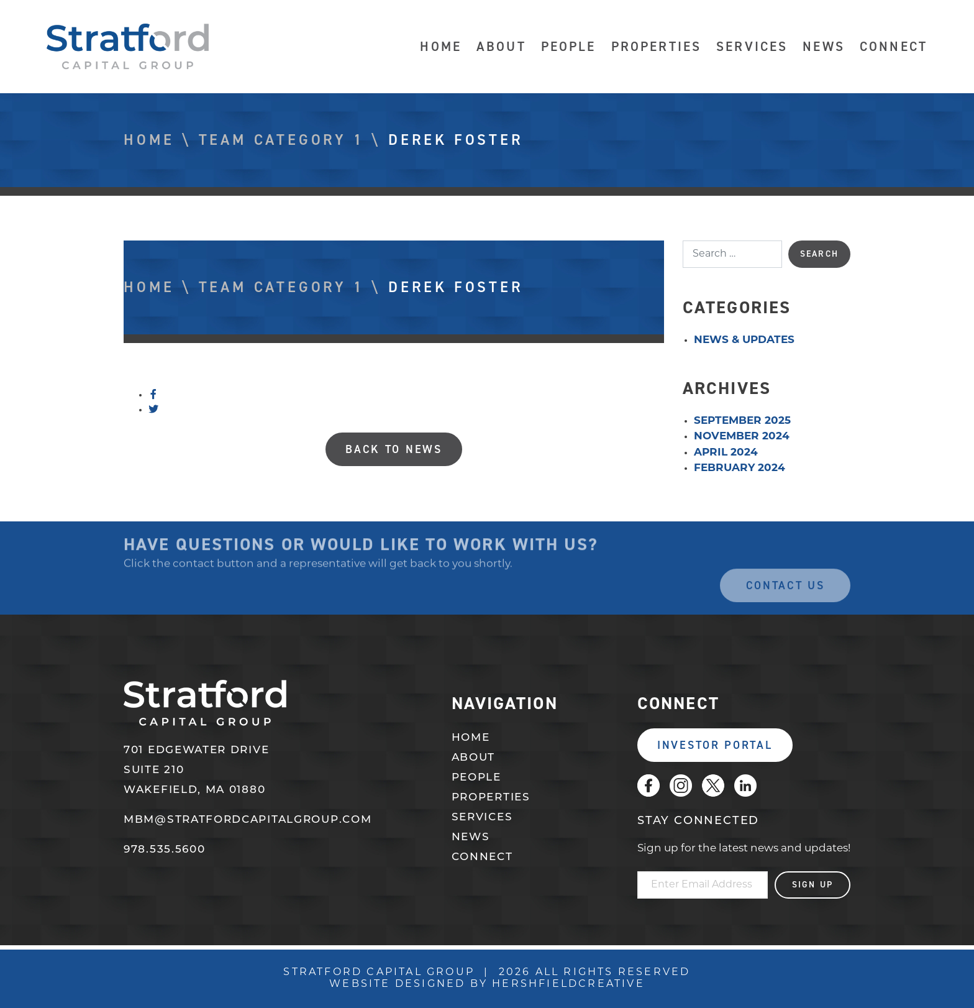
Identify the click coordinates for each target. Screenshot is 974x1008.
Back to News (393, 449)
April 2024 (726, 452)
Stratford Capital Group (128, 47)
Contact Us (785, 600)
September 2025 (742, 421)
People (568, 47)
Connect (893, 47)
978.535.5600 (164, 850)
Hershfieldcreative (568, 984)
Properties (656, 47)
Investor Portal (715, 745)
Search (819, 254)
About (501, 47)
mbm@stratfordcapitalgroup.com (247, 820)
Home (441, 47)
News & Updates (744, 340)
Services (752, 47)
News (824, 47)
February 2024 (739, 468)
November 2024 (742, 436)
